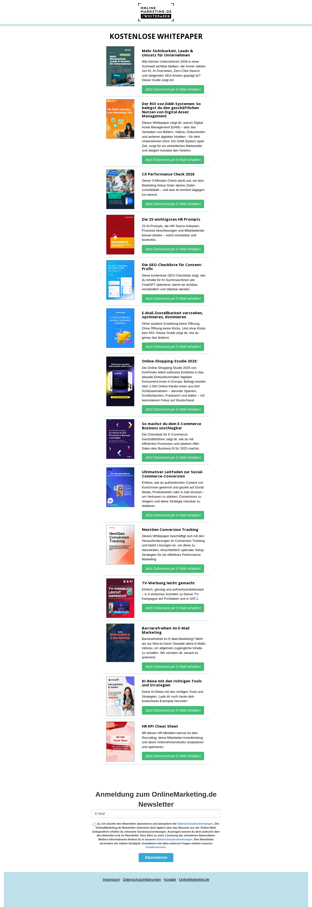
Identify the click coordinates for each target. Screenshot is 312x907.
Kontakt (170, 880)
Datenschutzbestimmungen (195, 823)
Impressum (111, 880)
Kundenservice (156, 847)
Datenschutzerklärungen (142, 880)
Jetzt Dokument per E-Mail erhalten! (173, 89)
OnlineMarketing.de (194, 880)
